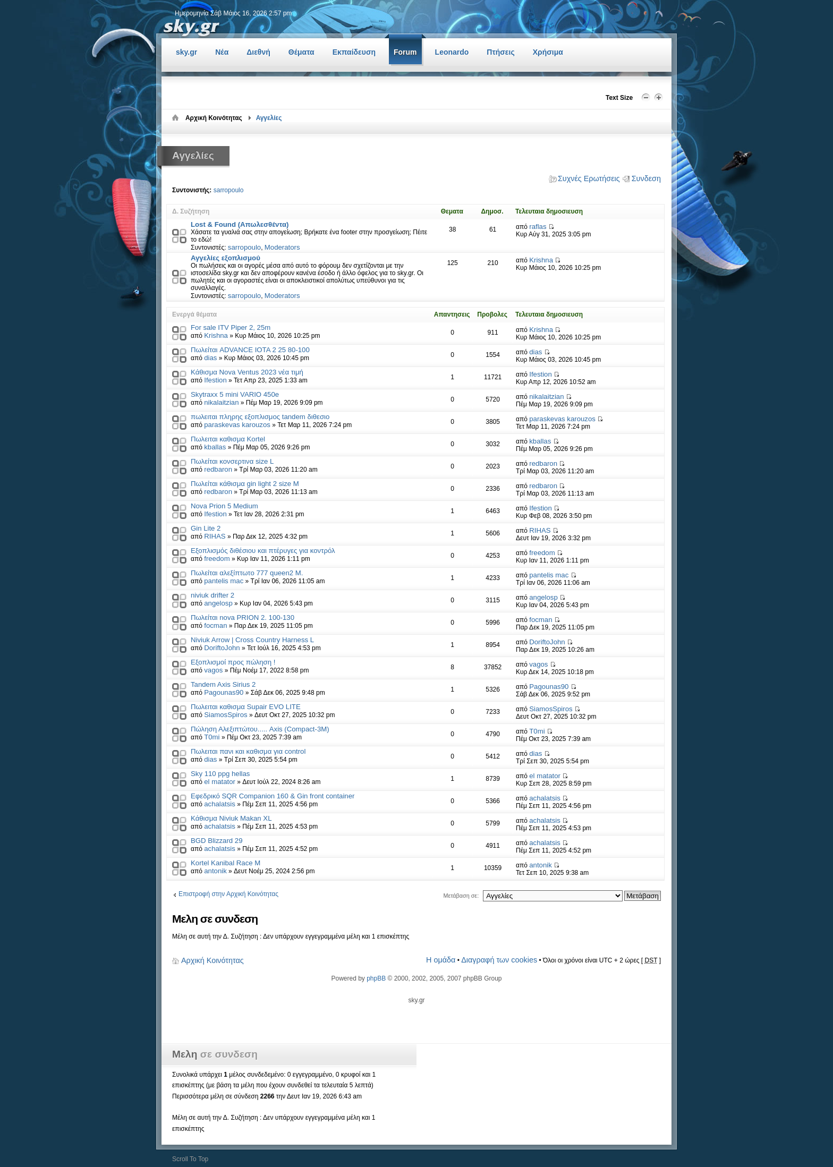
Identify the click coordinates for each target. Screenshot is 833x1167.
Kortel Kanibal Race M (225, 863)
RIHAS (214, 536)
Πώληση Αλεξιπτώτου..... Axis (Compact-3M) (260, 729)
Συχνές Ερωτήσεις (589, 178)
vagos (213, 670)
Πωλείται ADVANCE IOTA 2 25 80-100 (250, 350)
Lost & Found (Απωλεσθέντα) (239, 224)
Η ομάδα (440, 960)
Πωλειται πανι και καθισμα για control (248, 751)
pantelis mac (223, 581)
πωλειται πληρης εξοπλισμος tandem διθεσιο (260, 417)
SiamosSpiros (225, 715)
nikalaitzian (221, 402)
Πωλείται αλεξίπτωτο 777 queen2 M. (247, 573)
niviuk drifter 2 (212, 595)
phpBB (376, 978)
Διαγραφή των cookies (499, 960)
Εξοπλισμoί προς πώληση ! (233, 662)
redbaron (218, 469)
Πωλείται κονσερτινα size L (232, 461)
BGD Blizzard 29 (216, 841)
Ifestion (215, 380)
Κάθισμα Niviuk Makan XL (231, 818)
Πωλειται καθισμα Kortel (228, 439)
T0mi (211, 737)
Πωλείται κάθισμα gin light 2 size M (245, 484)
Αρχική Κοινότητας (212, 960)
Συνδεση (646, 178)
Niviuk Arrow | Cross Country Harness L (252, 640)
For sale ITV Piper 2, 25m (230, 327)
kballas (215, 447)
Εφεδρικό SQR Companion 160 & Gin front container (272, 796)
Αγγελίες (269, 118)
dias (210, 358)
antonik (215, 871)
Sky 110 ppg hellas (220, 774)
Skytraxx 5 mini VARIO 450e (235, 394)
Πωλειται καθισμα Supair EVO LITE (246, 707)
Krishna (541, 260)
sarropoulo (229, 190)
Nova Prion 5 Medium (224, 506)
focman (215, 625)
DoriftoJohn (222, 648)
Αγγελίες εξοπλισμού (225, 258)
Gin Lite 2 (205, 528)
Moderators (282, 247)
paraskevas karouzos (237, 425)
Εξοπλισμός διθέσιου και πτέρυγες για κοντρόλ (263, 551)
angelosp (218, 603)
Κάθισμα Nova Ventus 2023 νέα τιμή (247, 372)
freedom (217, 559)
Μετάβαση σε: (461, 895)
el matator (219, 782)
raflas (537, 227)
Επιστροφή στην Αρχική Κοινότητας (228, 894)
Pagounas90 (223, 692)
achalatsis (219, 804)
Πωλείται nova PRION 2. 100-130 (242, 617)
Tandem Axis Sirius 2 (223, 684)
